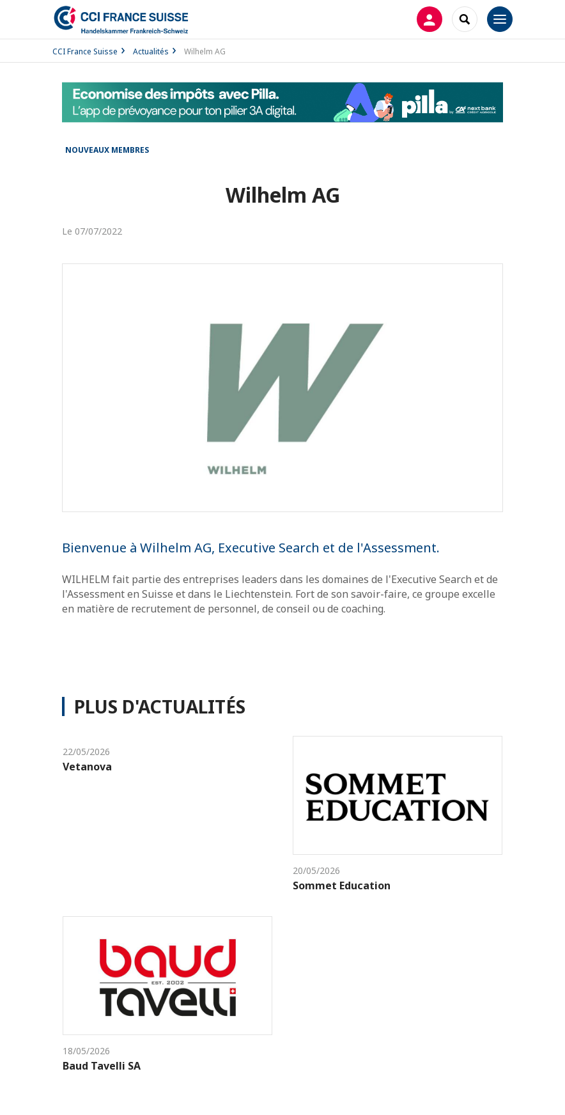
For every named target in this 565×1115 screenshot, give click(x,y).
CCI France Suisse (85, 51)
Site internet (282, 657)
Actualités (151, 51)
